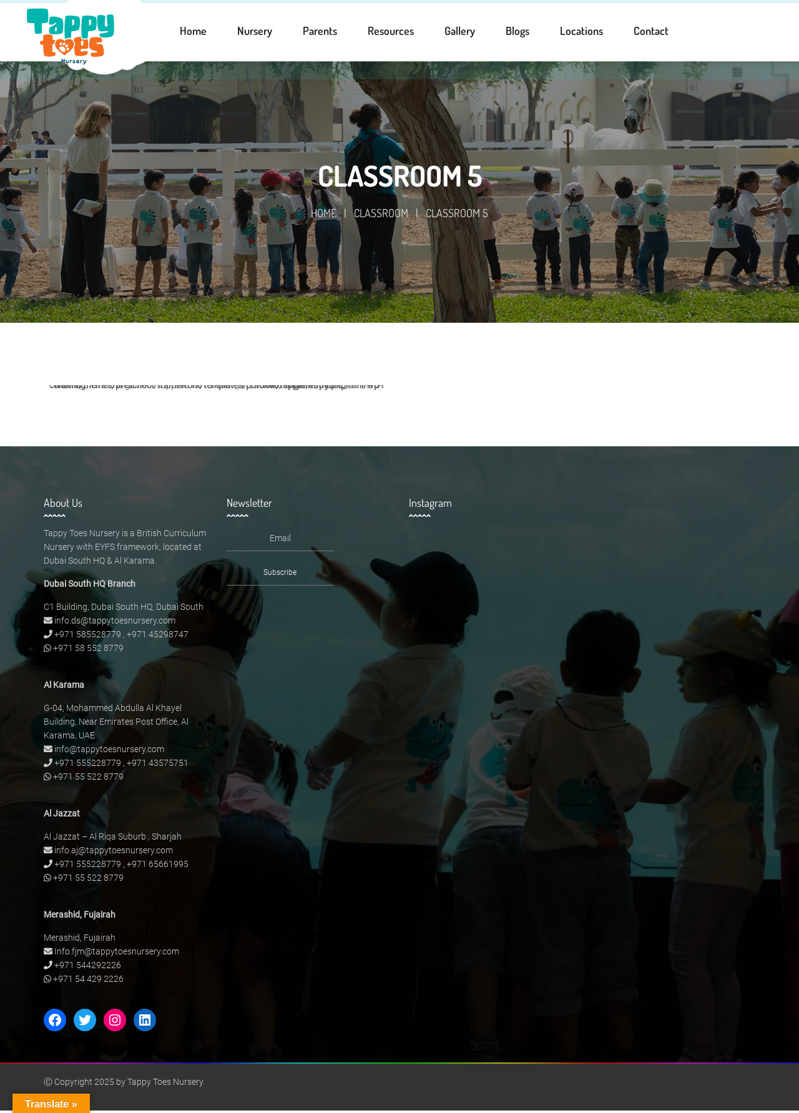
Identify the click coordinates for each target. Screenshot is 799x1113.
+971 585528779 (87, 637)
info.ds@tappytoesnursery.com (114, 623)
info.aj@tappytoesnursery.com (113, 853)
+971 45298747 (158, 637)
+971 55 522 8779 (88, 779)
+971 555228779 (87, 765)
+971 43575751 (158, 765)
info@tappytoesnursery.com (109, 752)
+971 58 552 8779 (88, 650)
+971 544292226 (87, 968)
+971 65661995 (158, 866)
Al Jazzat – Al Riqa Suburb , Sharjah (113, 839)
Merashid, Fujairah (79, 940)
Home (323, 215)
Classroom (381, 215)
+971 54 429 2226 (88, 981)
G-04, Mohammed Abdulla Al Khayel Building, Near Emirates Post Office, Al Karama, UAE (116, 724)
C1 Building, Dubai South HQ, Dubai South (123, 609)
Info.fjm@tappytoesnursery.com (116, 954)
